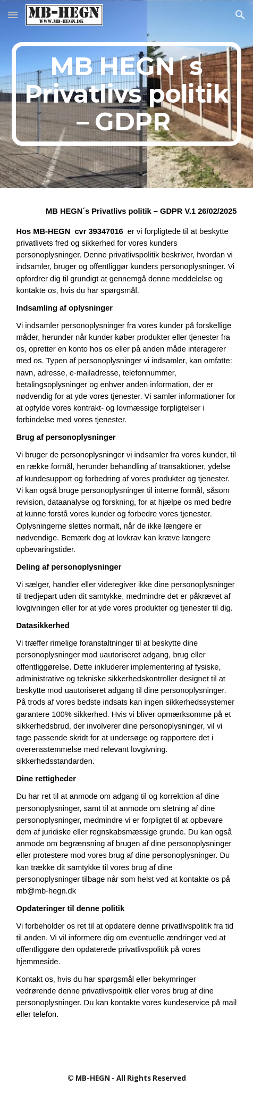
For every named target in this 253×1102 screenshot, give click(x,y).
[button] (13, 14)
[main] (126, 94)
